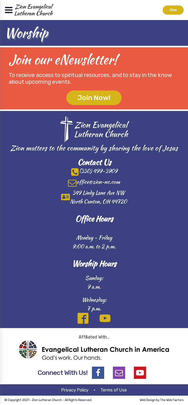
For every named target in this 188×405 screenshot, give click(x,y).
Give (173, 10)
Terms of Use (113, 390)
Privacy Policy (75, 390)
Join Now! (94, 98)
